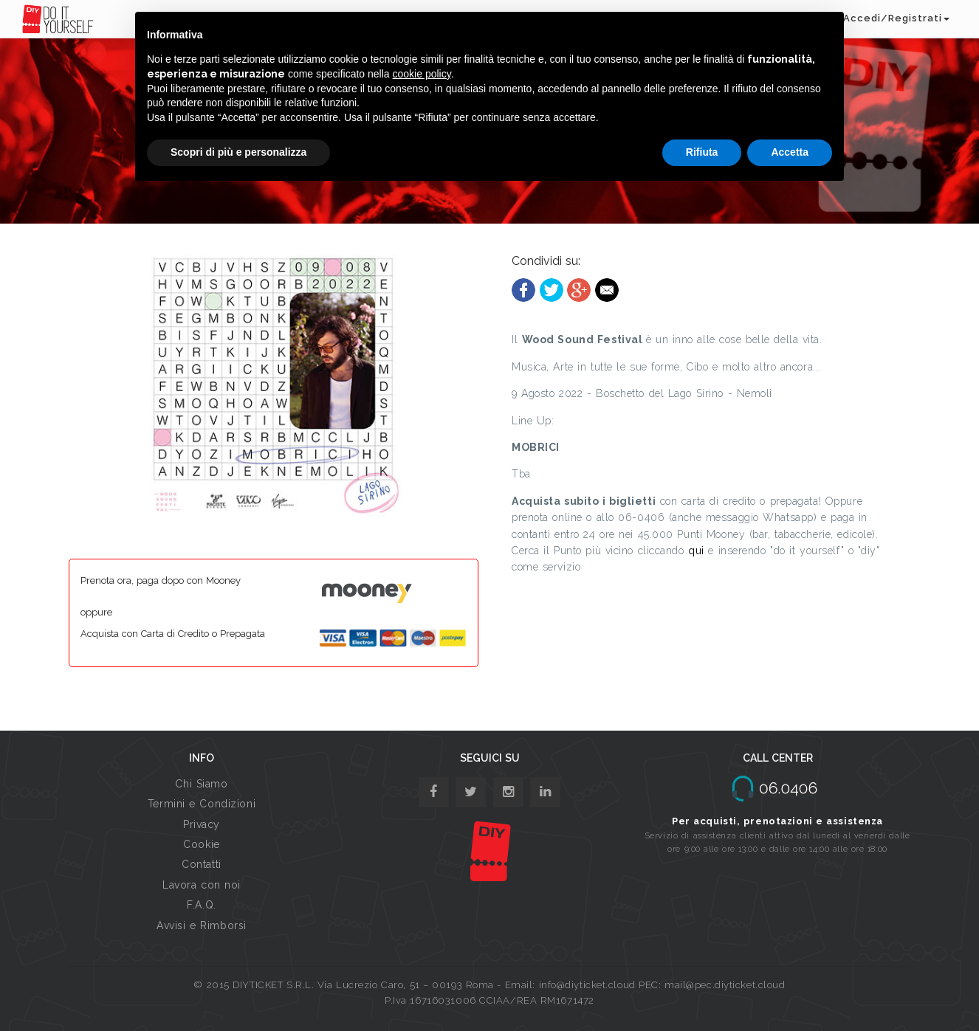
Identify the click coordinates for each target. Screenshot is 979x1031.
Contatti (201, 864)
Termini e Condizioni (201, 804)
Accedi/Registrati (896, 18)
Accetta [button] (789, 152)
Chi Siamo (201, 784)
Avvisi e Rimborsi (202, 925)
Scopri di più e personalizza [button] (238, 152)
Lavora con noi (201, 885)
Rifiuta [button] (702, 152)
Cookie (201, 844)
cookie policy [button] (422, 74)
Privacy (201, 824)
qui (698, 550)
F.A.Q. (201, 905)
